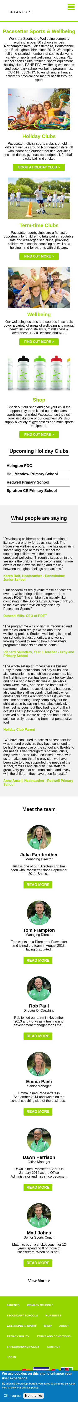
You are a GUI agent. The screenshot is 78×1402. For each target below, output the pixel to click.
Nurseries (53, 1315)
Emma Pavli (39, 1081)
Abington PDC (19, 466)
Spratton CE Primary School (32, 491)
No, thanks (33, 1395)
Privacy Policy (18, 1336)
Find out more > (39, 256)
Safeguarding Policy (23, 1346)
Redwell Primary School (28, 482)
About (64, 1325)
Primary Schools (40, 1305)
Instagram (40, 12)
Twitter (45, 12)
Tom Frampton (39, 930)
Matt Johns (39, 1232)
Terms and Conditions (54, 1336)
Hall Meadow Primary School (32, 474)
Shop (48, 1325)
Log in (11, 1357)
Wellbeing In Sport (21, 1325)
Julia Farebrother (39, 854)
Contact (53, 1346)
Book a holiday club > (39, 167)
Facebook (35, 12)
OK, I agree (12, 1395)
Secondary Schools (22, 1315)
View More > (39, 1281)
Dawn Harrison (39, 1157)
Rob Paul (39, 1006)
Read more (37, 885)
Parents (13, 1305)
